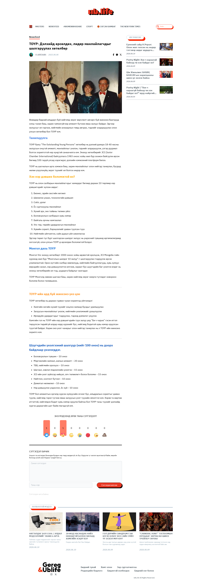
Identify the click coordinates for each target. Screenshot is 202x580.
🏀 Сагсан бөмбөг (106, 26)
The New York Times (130, 26)
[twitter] (120, 54)
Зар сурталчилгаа (127, 567)
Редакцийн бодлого (91, 570)
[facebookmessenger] (117, 54)
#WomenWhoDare (73, 26)
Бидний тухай (88, 567)
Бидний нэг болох (144, 570)
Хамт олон (106, 567)
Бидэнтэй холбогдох (118, 570)
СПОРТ (89, 26)
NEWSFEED (54, 26)
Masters (39, 26)
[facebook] (113, 54)
